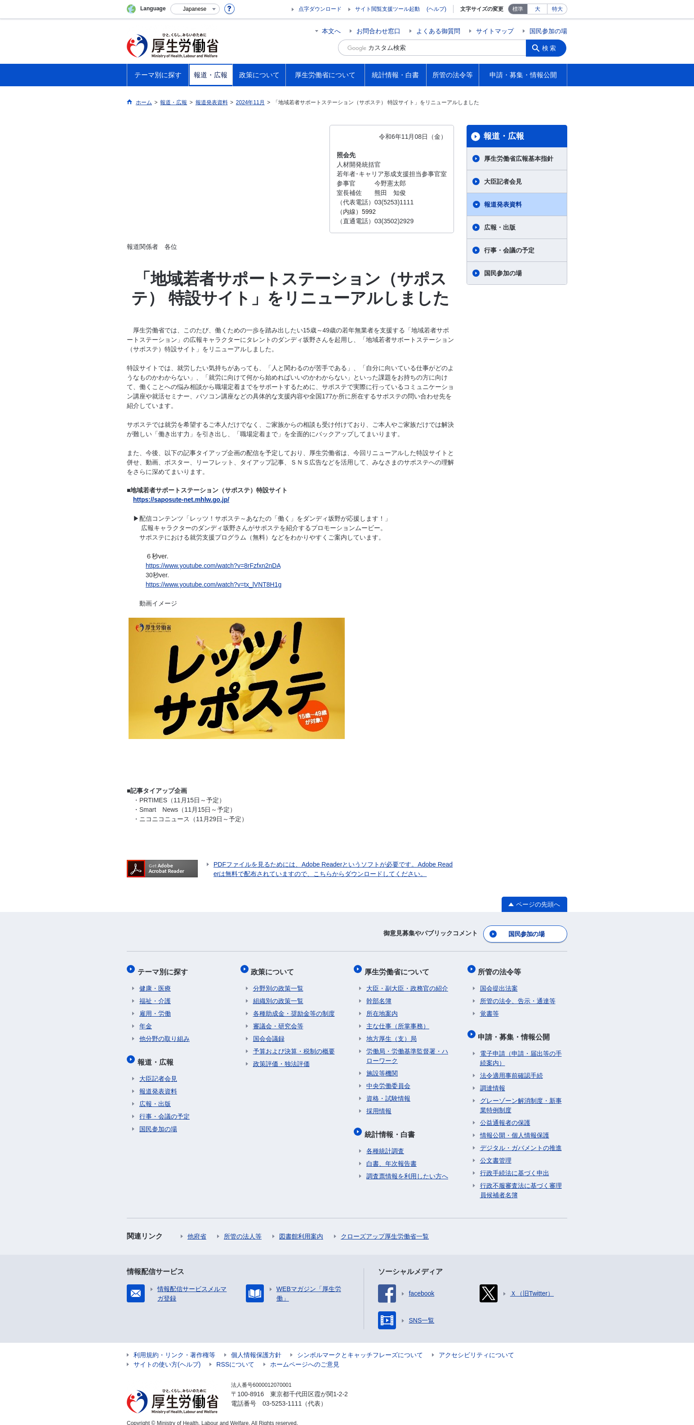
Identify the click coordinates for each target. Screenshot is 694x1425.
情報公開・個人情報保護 (514, 1125)
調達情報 (492, 1078)
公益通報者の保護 (505, 1112)
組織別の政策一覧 (278, 995)
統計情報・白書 (391, 1126)
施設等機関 (382, 1067)
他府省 (196, 1226)
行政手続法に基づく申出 (514, 1163)
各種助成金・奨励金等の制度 (294, 1007)
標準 (517, 9)
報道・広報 (504, 136)
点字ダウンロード (320, 9)
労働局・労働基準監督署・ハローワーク (407, 1050)
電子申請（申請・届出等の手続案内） (521, 1048)
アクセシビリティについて (476, 1345)
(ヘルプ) (436, 9)
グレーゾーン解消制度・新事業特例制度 (521, 1095)
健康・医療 (155, 982)
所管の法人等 (243, 1226)
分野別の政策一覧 (278, 982)
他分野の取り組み (164, 1032)
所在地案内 (382, 1007)
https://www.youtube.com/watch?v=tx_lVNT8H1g (213, 584)
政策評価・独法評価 (281, 1058)
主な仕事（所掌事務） (397, 1020)
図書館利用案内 (301, 1226)
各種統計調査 (385, 1141)
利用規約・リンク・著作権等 (174, 1345)
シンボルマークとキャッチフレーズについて (360, 1345)
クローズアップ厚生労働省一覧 (385, 1226)
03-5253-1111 (282, 1393)
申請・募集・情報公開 (516, 1028)
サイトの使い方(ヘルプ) (166, 1354)
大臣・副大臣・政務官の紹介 (407, 982)
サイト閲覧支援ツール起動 (387, 9)
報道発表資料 (503, 204)
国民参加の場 (548, 31)
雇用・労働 (155, 1007)
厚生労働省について (398, 967)
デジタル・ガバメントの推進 (521, 1138)
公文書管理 (496, 1150)
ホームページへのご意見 (304, 1354)
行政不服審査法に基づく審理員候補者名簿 (521, 1180)
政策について (274, 967)
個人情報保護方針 (256, 1345)
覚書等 (489, 1007)
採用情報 (378, 1105)
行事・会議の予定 (509, 250)
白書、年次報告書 (391, 1153)
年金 (145, 1020)
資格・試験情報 (388, 1092)
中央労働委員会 (388, 1080)
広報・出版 (500, 227)
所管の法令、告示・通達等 (518, 995)
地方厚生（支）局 (391, 1032)
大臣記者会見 (503, 181)
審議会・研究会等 (278, 1020)
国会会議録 (269, 1032)
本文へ (331, 31)
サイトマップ (495, 31)
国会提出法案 (499, 982)
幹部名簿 (378, 995)
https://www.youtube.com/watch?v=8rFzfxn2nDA (213, 565)
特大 (557, 9)
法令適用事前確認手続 (511, 1065)
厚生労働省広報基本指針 (518, 158)
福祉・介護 (155, 995)
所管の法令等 (501, 967)
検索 (551, 47)
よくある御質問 (438, 31)
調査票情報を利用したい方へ (407, 1166)
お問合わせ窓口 (378, 31)
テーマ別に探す (164, 967)
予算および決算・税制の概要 (294, 1045)
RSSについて (235, 1354)
